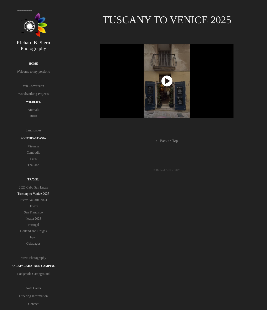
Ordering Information (33, 296)
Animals (33, 110)
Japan (33, 237)
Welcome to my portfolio (33, 71)
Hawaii (33, 206)
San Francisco (33, 212)
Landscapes (33, 130)
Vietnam (33, 146)
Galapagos (33, 243)
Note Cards (33, 288)
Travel (33, 179)
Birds (33, 116)
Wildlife (33, 101)
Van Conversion (33, 86)
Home (33, 63)
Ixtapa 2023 (33, 218)
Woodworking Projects (33, 94)
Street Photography (33, 258)
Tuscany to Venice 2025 (33, 193)
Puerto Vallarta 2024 (33, 200)
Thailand (33, 165)
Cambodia (33, 152)
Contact (33, 304)
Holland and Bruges (33, 231)
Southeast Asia (33, 138)
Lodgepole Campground (33, 274)
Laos (33, 159)
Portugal (33, 225)
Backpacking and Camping (33, 265)
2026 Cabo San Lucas (33, 187)
